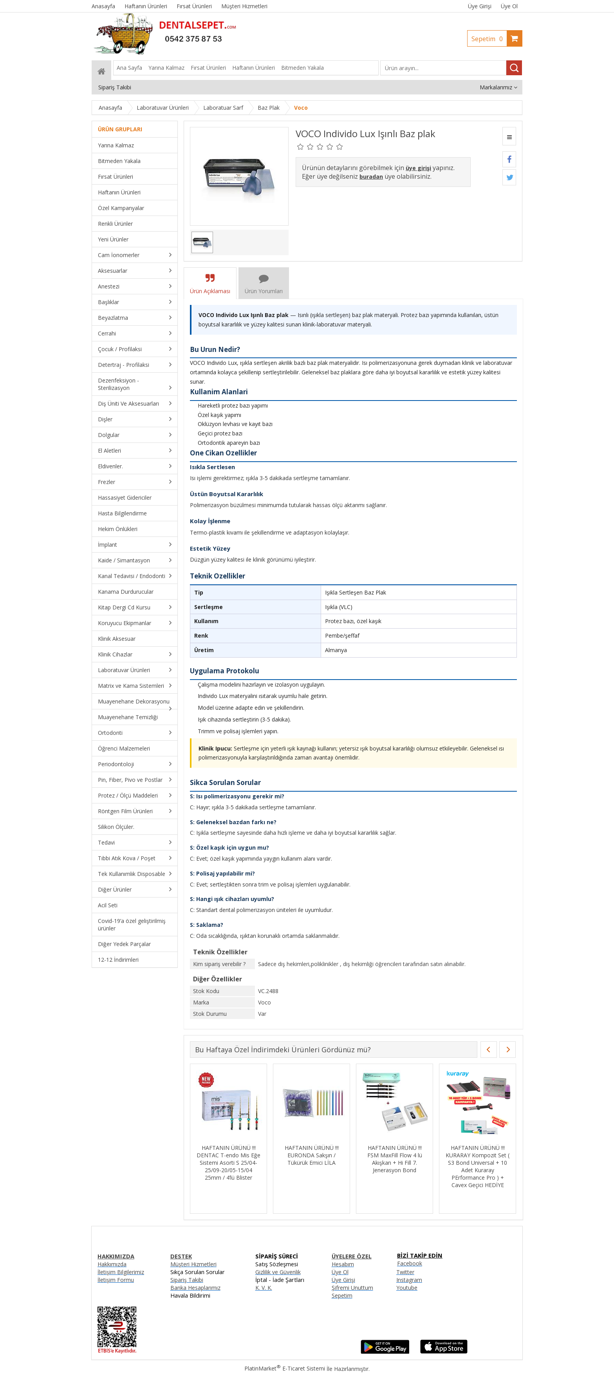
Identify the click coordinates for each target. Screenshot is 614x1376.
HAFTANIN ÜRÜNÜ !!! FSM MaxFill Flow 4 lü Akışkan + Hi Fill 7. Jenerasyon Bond (394, 1159)
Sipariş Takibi (186, 1280)
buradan (371, 176)
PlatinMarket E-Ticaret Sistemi (284, 1368)
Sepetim (489, 38)
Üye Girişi (479, 6)
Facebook (409, 1263)
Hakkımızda (112, 1264)
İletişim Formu (116, 1280)
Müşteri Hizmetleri (193, 1264)
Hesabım (343, 1264)
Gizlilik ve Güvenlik (278, 1272)
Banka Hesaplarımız (195, 1287)
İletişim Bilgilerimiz (121, 1272)
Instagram (409, 1280)
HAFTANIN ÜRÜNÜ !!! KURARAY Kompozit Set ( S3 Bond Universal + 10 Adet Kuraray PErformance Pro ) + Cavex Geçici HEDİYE (477, 1166)
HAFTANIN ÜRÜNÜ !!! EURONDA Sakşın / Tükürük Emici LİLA (312, 1155)
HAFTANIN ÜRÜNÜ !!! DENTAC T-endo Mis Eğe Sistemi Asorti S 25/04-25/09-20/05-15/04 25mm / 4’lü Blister (228, 1162)
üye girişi (418, 168)
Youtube (406, 1287)
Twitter (405, 1272)
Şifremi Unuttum (352, 1287)
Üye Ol (509, 6)
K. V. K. (263, 1287)
